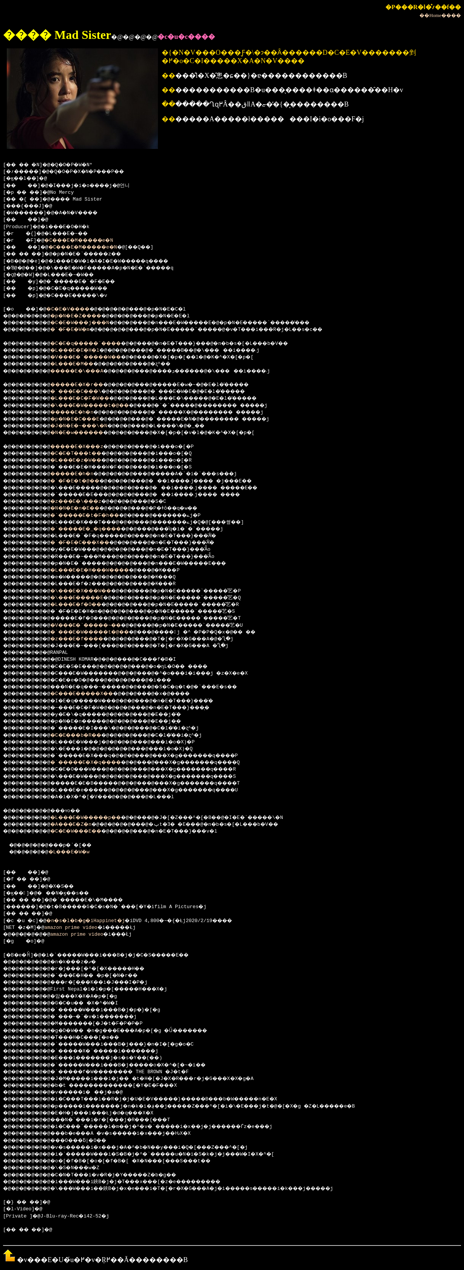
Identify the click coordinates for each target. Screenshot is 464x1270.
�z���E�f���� (87, 639)
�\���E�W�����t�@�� (101, 405)
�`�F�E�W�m (78, 329)
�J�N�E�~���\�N (88, 426)
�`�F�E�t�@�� (84, 481)
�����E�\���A (87, 371)
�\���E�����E (87, 598)
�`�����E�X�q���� (97, 762)
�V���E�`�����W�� (97, 357)
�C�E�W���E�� (85, 831)
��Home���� (440, 15)
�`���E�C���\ (85, 391)
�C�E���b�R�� (85, 735)
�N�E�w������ (87, 433)
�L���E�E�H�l (84, 350)
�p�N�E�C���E (84, 419)
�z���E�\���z (85, 501)
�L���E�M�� (81, 364)
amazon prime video (73, 927)
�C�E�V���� (75, 309)
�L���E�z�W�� (85, 460)
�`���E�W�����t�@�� (101, 632)
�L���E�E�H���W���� (101, 570)
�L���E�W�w (77, 852)
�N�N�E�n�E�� (84, 508)
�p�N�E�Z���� (85, 316)
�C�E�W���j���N (90, 323)
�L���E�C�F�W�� (90, 398)
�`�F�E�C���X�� (90, 542)
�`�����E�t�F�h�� (96, 515)
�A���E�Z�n (79, 824)
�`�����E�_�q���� (97, 529)
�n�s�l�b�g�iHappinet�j (93, 921)
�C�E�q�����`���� (97, 343)
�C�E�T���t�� (85, 453)
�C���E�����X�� (93, 694)
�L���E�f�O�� (85, 604)
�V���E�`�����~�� (97, 625)
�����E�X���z (87, 446)
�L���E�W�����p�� (97, 817)
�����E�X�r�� (87, 385)
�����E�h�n (81, 412)
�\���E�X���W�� (91, 591)
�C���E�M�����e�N (87, 240)
